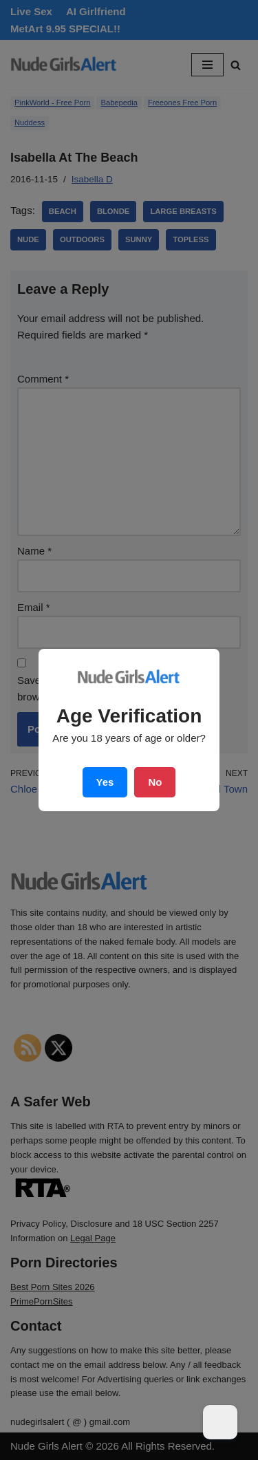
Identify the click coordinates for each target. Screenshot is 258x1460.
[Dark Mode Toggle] (220, 1422)
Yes (105, 782)
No (155, 782)
